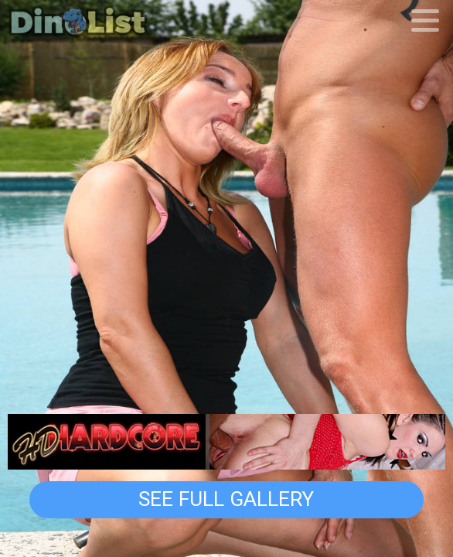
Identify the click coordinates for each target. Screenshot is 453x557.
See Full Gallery (226, 499)
